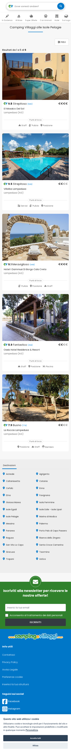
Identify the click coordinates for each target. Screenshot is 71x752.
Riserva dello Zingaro (48, 537)
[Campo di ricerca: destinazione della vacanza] (36, 6)
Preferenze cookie (12, 677)
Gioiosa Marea (12, 502)
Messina (8, 523)
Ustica (41, 559)
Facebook (11, 701)
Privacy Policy (10, 662)
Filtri (62, 42)
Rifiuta (35, 745)
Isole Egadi (10, 509)
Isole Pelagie (11, 516)
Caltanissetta (11, 481)
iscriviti (35, 622)
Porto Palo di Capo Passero (51, 530)
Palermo (42, 523)
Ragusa (8, 537)
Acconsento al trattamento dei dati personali (36, 615)
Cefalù (8, 488)
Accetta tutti (35, 738)
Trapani (8, 559)
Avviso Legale (10, 669)
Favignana (43, 495)
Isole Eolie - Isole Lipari (49, 509)
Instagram (11, 708)
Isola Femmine (45, 502)
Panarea (9, 530)
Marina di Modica (46, 516)
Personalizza (32, 730)
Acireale (8, 474)
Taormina (42, 551)
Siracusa (9, 551)
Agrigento (42, 474)
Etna (7, 495)
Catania (42, 481)
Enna (40, 488)
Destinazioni (9, 465)
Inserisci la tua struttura (15, 684)
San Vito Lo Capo (13, 544)
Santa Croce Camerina (49, 544)
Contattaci (8, 655)
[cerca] (60, 6)
